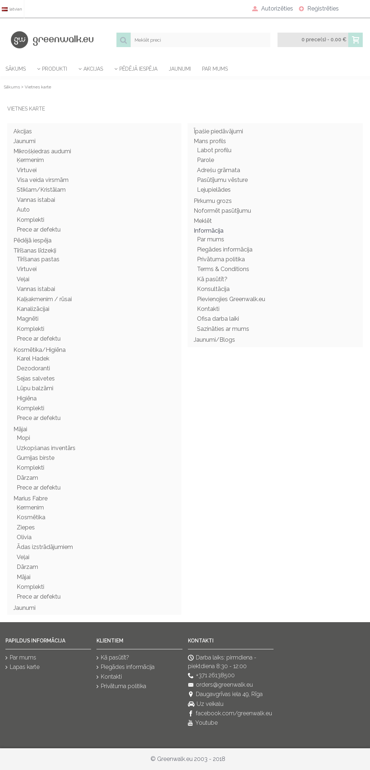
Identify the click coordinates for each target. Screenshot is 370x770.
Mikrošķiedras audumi (42, 151)
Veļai (23, 279)
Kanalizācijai (33, 308)
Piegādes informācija (224, 249)
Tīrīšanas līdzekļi (34, 250)
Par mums (210, 239)
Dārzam (27, 477)
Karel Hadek (33, 358)
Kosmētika (31, 517)
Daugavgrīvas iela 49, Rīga (225, 695)
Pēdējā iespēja (32, 240)
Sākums (12, 87)
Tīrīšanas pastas (38, 259)
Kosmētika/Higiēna (39, 349)
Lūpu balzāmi (35, 388)
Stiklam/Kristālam (41, 189)
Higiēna (27, 398)
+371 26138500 (211, 675)
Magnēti (27, 318)
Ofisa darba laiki (218, 318)
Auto (23, 209)
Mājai (20, 429)
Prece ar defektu (39, 229)
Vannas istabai (36, 199)
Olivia (24, 537)
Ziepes (26, 527)
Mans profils (210, 141)
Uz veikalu (205, 704)
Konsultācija (213, 289)
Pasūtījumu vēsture (222, 179)
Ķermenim (30, 160)
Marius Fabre (30, 498)
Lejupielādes (214, 189)
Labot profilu (214, 150)
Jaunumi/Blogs (214, 339)
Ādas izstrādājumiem (45, 547)
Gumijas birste (35, 457)
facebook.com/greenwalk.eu (230, 713)
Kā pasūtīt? (212, 279)
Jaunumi (24, 141)
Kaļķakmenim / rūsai (44, 299)
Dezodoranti (33, 368)
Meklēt (203, 220)
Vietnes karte (38, 87)
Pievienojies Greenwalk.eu (231, 299)
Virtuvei (27, 170)
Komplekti (30, 219)
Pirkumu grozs (213, 200)
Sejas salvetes (36, 378)
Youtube (203, 723)
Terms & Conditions (223, 269)
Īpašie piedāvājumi (218, 131)
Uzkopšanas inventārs (46, 448)
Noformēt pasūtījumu (222, 210)
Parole (205, 160)
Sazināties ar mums (223, 328)
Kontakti (208, 308)
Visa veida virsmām (43, 179)
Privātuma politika (221, 259)
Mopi (23, 437)
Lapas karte (22, 667)
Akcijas (22, 131)
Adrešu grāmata (218, 170)
